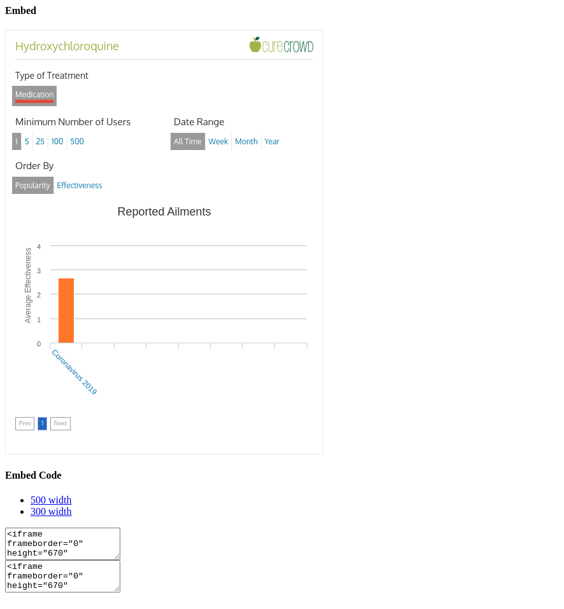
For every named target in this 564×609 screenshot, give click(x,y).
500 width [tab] (51, 500)
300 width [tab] (51, 511)
